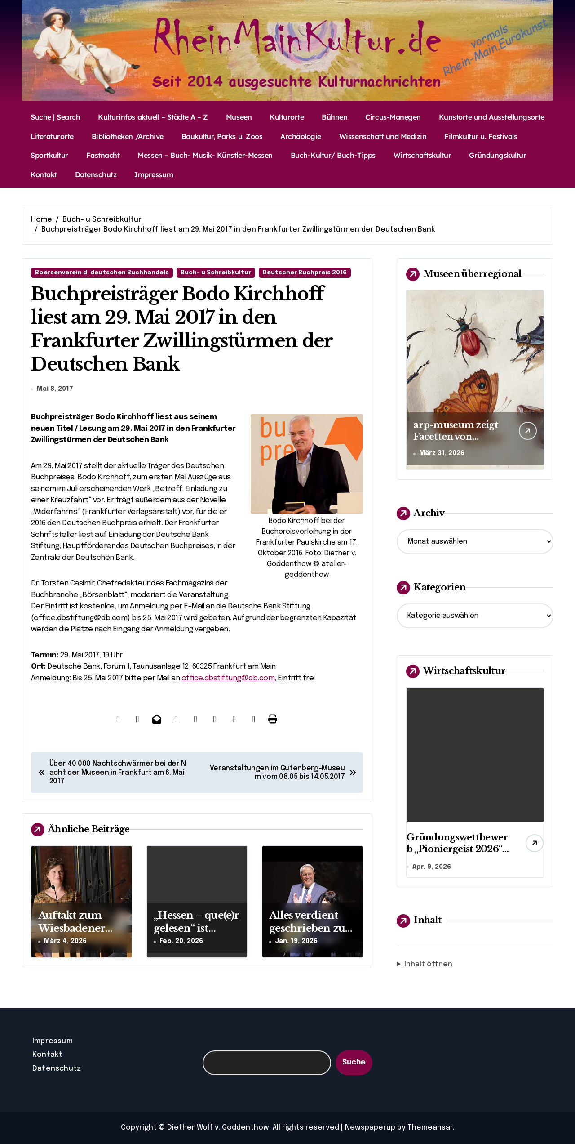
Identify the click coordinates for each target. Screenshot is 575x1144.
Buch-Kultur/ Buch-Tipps (333, 155)
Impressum (153, 174)
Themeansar (430, 1127)
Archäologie (300, 136)
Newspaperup (370, 1127)
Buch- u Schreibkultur (216, 273)
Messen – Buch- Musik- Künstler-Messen (204, 155)
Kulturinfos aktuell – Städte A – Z (153, 116)
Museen (239, 116)
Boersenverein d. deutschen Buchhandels (102, 273)
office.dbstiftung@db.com (228, 678)
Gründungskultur (497, 155)
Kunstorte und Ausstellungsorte (491, 116)
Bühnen (334, 116)
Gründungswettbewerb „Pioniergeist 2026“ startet (457, 849)
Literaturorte (52, 136)
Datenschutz (96, 174)
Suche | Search (55, 116)
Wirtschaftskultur (422, 155)
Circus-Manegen (392, 116)
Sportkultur (49, 155)
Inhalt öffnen (428, 965)
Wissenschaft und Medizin (382, 136)
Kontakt (44, 174)
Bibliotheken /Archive (128, 136)
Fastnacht (103, 155)
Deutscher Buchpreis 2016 (305, 273)
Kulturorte (287, 116)
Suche (354, 1062)
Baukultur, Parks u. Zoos (221, 136)
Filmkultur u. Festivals (480, 136)
